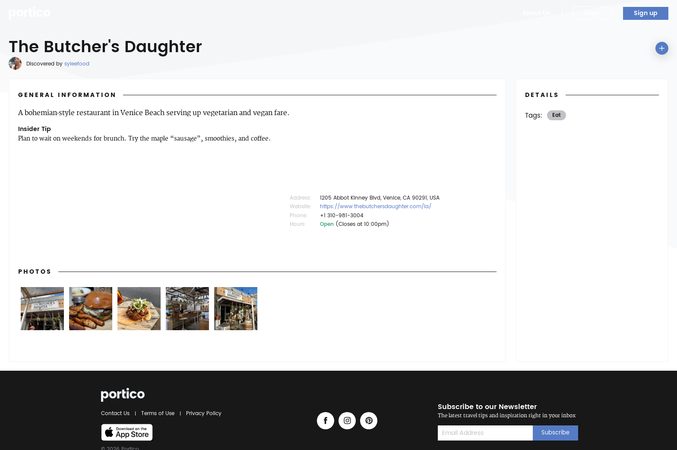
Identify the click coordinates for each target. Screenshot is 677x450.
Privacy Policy (202, 413)
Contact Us (116, 413)
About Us (536, 13)
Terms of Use (158, 413)
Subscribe (555, 433)
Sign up (646, 13)
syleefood (76, 64)
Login (592, 13)
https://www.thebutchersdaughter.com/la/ (375, 207)
